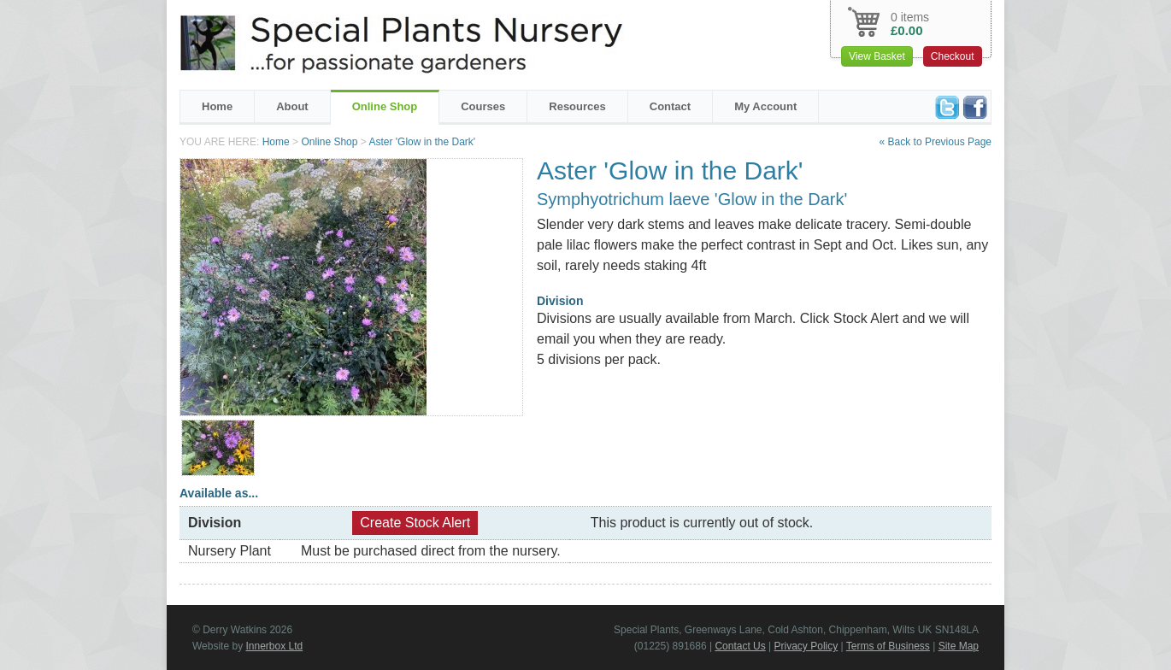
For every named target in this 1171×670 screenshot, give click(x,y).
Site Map (959, 646)
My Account (765, 106)
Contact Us (740, 646)
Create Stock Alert (415, 522)
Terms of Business (888, 646)
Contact (670, 106)
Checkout (952, 56)
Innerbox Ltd (274, 646)
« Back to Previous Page (936, 142)
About (292, 106)
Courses (483, 106)
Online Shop (385, 106)
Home (217, 106)
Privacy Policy (806, 646)
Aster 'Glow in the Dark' (421, 142)
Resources (577, 106)
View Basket (877, 56)
